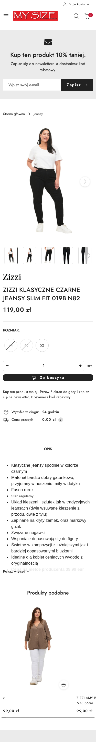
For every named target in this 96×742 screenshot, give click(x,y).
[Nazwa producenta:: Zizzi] (12, 276)
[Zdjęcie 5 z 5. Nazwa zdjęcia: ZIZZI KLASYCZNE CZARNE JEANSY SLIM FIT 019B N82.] (85, 255)
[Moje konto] (76, 4)
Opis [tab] (48, 449)
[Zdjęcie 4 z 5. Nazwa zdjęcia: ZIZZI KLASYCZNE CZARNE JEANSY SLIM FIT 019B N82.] (66, 255)
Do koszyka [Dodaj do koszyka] (48, 377)
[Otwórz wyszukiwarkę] (76, 16)
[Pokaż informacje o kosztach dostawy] (60, 420)
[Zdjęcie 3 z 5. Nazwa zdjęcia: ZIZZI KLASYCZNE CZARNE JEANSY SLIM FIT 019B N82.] (48, 255)
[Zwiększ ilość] (80, 366)
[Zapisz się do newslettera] (32, 85)
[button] (85, 182)
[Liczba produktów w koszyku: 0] (87, 16)
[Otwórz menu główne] (6, 16)
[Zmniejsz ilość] (7, 366)
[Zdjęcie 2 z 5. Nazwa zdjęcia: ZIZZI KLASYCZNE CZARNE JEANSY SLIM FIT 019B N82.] (30, 255)
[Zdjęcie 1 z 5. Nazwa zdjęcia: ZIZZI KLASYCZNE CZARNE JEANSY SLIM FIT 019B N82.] (11, 255)
